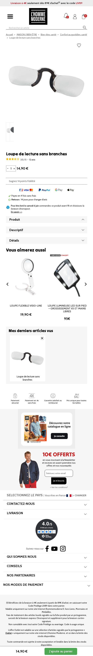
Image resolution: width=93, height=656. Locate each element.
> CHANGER (79, 495)
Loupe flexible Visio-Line (26, 305)
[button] (7, 284)
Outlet (8, 633)
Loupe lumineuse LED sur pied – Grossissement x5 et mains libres (67, 308)
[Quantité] (11, 168)
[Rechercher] (41, 28)
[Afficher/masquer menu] (10, 16)
